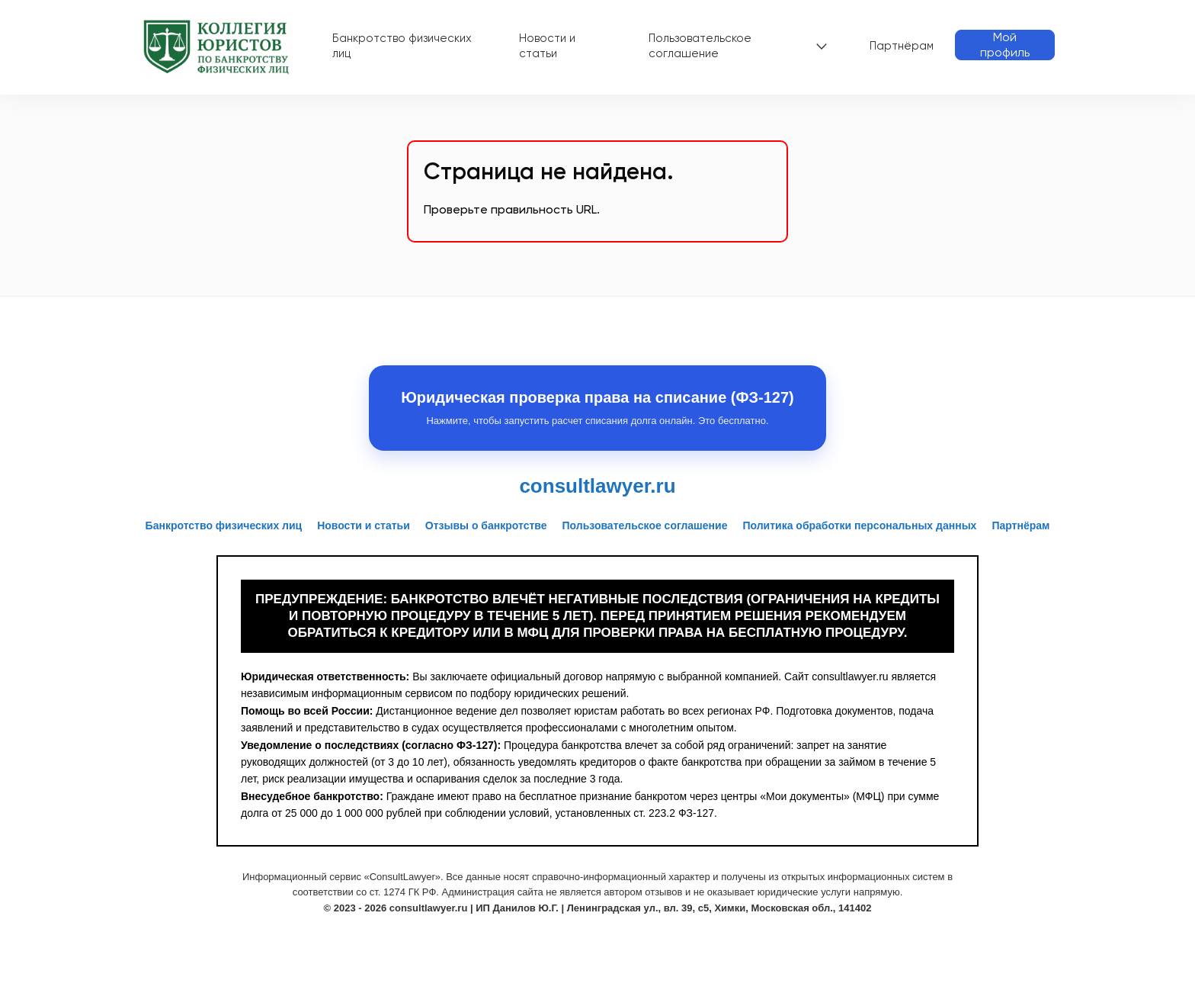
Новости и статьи (547, 45)
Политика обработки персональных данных (859, 525)
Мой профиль (1005, 44)
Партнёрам (902, 46)
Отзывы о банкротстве (486, 525)
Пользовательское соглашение (700, 45)
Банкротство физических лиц (402, 45)
